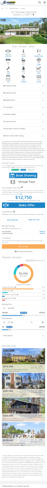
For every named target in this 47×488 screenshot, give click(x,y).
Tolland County (13, 8)
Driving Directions (23, 251)
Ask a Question (12, 220)
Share (31, 46)
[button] (23, 85)
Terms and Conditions (15, 194)
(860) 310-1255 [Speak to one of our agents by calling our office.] (34, 220)
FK (2, 8)
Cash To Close (40, 260)
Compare (23, 46)
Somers (23, 8)
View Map (23, 246)
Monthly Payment (31, 260)
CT (6, 8)
